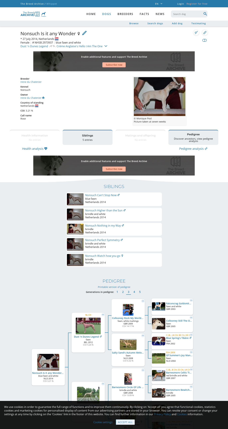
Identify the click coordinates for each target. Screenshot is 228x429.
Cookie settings (103, 422)
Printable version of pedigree (114, 222)
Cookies (182, 414)
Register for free (197, 3)
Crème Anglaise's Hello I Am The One (80, 46)
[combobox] (189, 13)
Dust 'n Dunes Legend (34, 46)
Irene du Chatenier (31, 70)
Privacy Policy (162, 414)
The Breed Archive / (33, 3)
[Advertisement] (101, 55)
